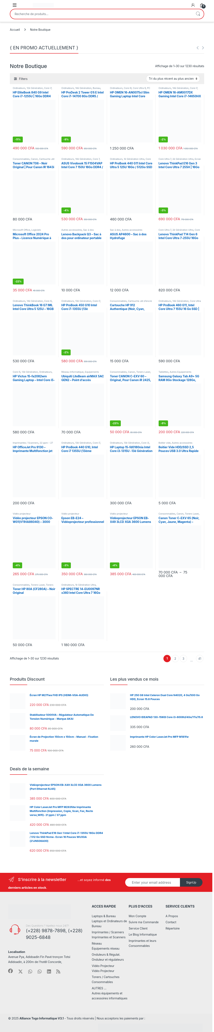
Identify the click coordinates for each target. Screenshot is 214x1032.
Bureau (97, 88)
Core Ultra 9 (139, 88)
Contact (171, 922)
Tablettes (163, 371)
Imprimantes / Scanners (25, 442)
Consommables (21, 158)
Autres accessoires (71, 229)
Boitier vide (165, 442)
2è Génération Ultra (183, 158)
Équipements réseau (105, 948)
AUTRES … (99, 988)
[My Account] (193, 5)
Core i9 (127, 88)
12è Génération (35, 88)
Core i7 (47, 88)
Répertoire (173, 928)
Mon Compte (137, 916)
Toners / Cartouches (105, 977)
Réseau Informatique (72, 371)
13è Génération (83, 301)
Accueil (15, 29)
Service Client (138, 928)
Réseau (97, 943)
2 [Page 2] (175, 658)
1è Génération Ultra (134, 158)
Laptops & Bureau (104, 916)
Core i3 (145, 442)
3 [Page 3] (183, 658)
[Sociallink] (10, 971)
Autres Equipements (180, 371)
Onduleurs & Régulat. (106, 954)
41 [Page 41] (199, 658)
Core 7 (96, 158)
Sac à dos (88, 229)
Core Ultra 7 (165, 158)
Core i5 (48, 301)
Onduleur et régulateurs (108, 959)
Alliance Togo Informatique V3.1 (41, 1018)
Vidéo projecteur (22, 513)
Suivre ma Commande (144, 922)
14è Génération (83, 88)
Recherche (198, 14)
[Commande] (173, 78)
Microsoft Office (21, 229)
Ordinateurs (19, 88)
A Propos (172, 916)
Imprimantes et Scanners (109, 937)
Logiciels (36, 229)
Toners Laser (143, 371)
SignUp (191, 882)
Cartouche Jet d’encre (140, 301)
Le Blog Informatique (143, 934)
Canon (34, 158)
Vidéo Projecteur (103, 966)
